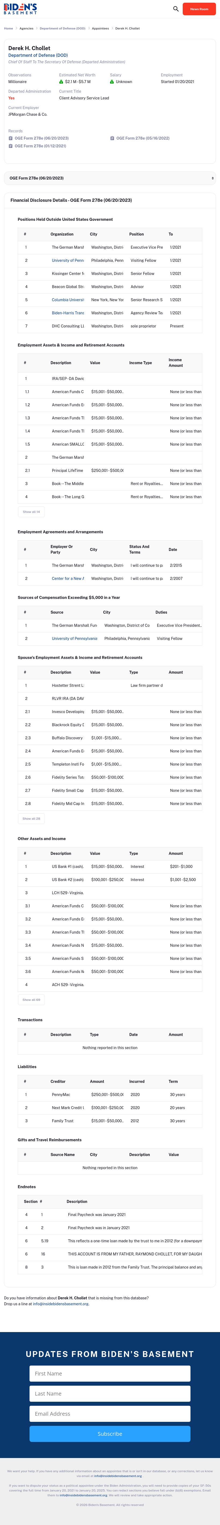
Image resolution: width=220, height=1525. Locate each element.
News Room (199, 9)
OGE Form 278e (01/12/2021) (40, 146)
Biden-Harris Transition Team (77, 313)
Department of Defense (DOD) (62, 28)
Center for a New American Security (83, 578)
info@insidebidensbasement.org (61, 1304)
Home (8, 28)
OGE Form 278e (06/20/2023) (42, 138)
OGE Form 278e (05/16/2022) (143, 138)
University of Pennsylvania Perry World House (91, 638)
